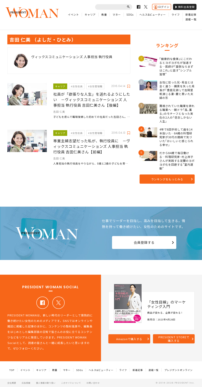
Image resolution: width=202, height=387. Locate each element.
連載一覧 (190, 19)
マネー (117, 14)
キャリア (90, 14)
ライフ (176, 14)
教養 (104, 14)
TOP (12, 370)
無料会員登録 (185, 7)
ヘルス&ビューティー (152, 14)
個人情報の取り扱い (46, 382)
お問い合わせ (93, 382)
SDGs (130, 14)
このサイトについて (71, 382)
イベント (73, 14)
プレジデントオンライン (178, 370)
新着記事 (190, 14)
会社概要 (11, 382)
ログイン (161, 7)
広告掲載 (26, 382)
